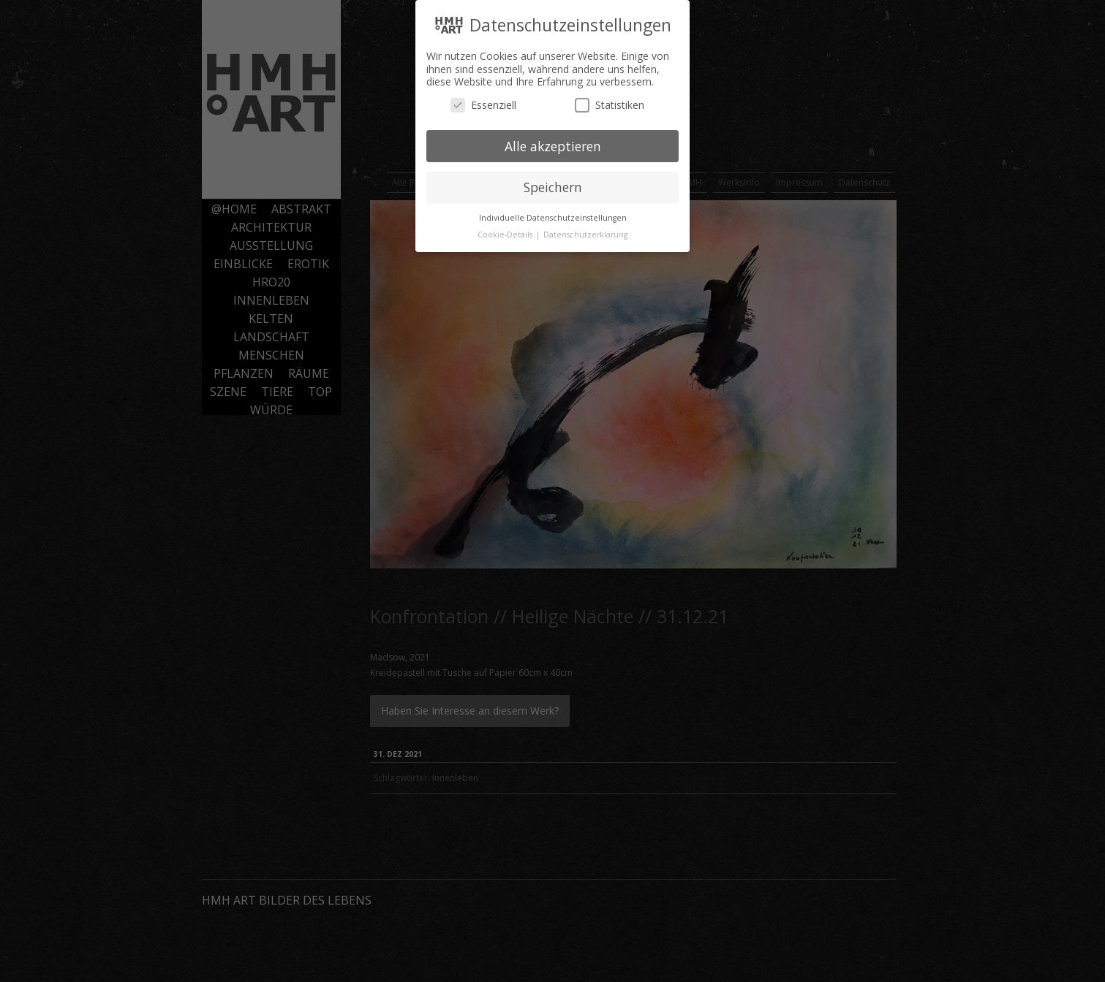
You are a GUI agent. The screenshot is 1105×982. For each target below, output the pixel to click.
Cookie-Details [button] (506, 232)
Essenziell (483, 101)
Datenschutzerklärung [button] (585, 232)
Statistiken (609, 101)
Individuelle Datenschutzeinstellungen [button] (553, 215)
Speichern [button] (553, 184)
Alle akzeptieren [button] (553, 142)
